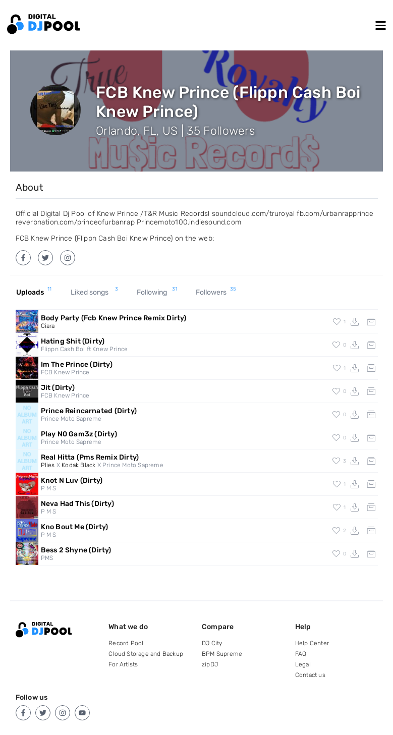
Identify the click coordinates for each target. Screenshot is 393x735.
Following (157, 293)
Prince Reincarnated (89, 411)
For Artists (123, 664)
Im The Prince (77, 364)
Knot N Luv (72, 480)
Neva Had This (77, 503)
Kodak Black (78, 465)
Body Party (114, 318)
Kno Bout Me (74, 527)
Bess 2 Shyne (76, 550)
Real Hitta (90, 457)
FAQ (301, 653)
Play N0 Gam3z (79, 434)
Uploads (34, 293)
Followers (216, 293)
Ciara (48, 325)
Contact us (310, 675)
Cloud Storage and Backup (145, 653)
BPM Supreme (222, 653)
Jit (58, 387)
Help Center (312, 643)
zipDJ (210, 664)
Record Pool (125, 643)
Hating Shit (73, 341)
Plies (48, 465)
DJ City (212, 643)
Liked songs (94, 293)
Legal (303, 664)
